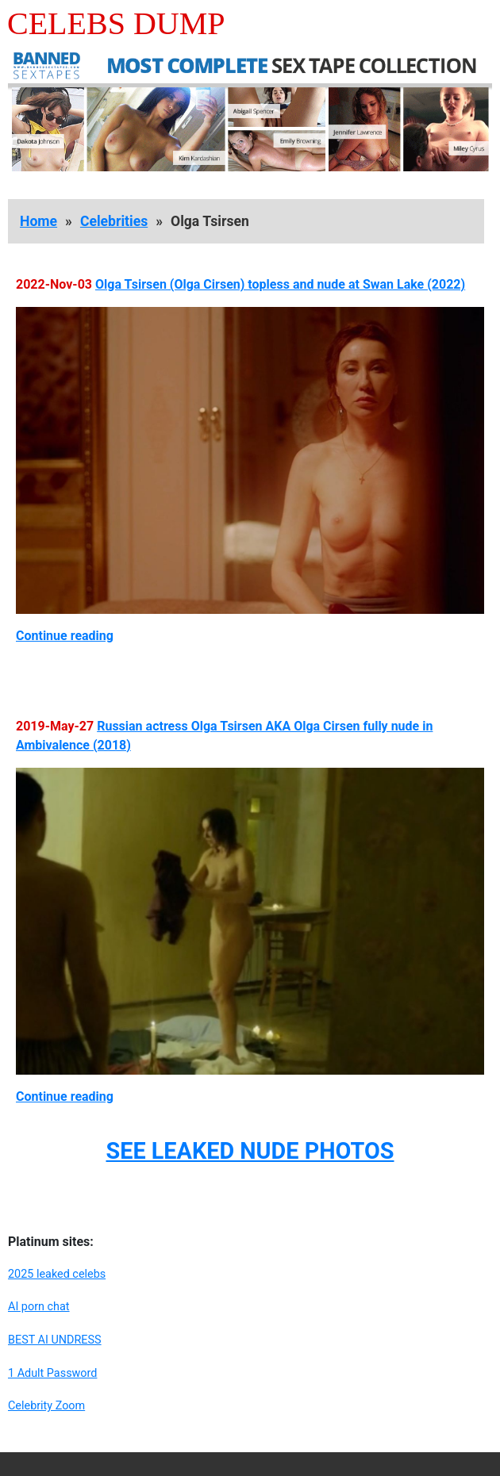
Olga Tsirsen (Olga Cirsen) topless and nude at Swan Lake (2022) (280, 284)
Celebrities (114, 221)
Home (38, 221)
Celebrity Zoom (46, 1406)
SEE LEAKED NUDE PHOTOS (250, 1150)
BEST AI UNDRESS (55, 1340)
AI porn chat (39, 1306)
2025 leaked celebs (57, 1274)
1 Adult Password (52, 1373)
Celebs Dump (116, 23)
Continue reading (64, 635)
